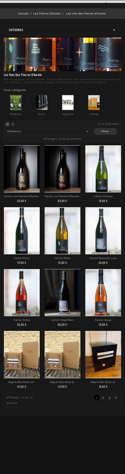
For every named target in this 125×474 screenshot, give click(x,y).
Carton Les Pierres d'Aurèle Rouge (66, 196)
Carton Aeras (103, 320)
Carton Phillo (62, 258)
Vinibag (93, 114)
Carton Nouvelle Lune (103, 258)
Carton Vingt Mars (62, 320)
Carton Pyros (22, 258)
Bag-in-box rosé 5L (62, 382)
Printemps (16, 114)
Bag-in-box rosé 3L (103, 382)
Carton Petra (22, 320)
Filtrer (105, 131)
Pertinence (48, 131)
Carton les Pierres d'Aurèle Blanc (25, 196)
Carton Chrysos (103, 196)
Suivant (116, 397)
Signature (67, 114)
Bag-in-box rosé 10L (22, 382)
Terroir (42, 114)
